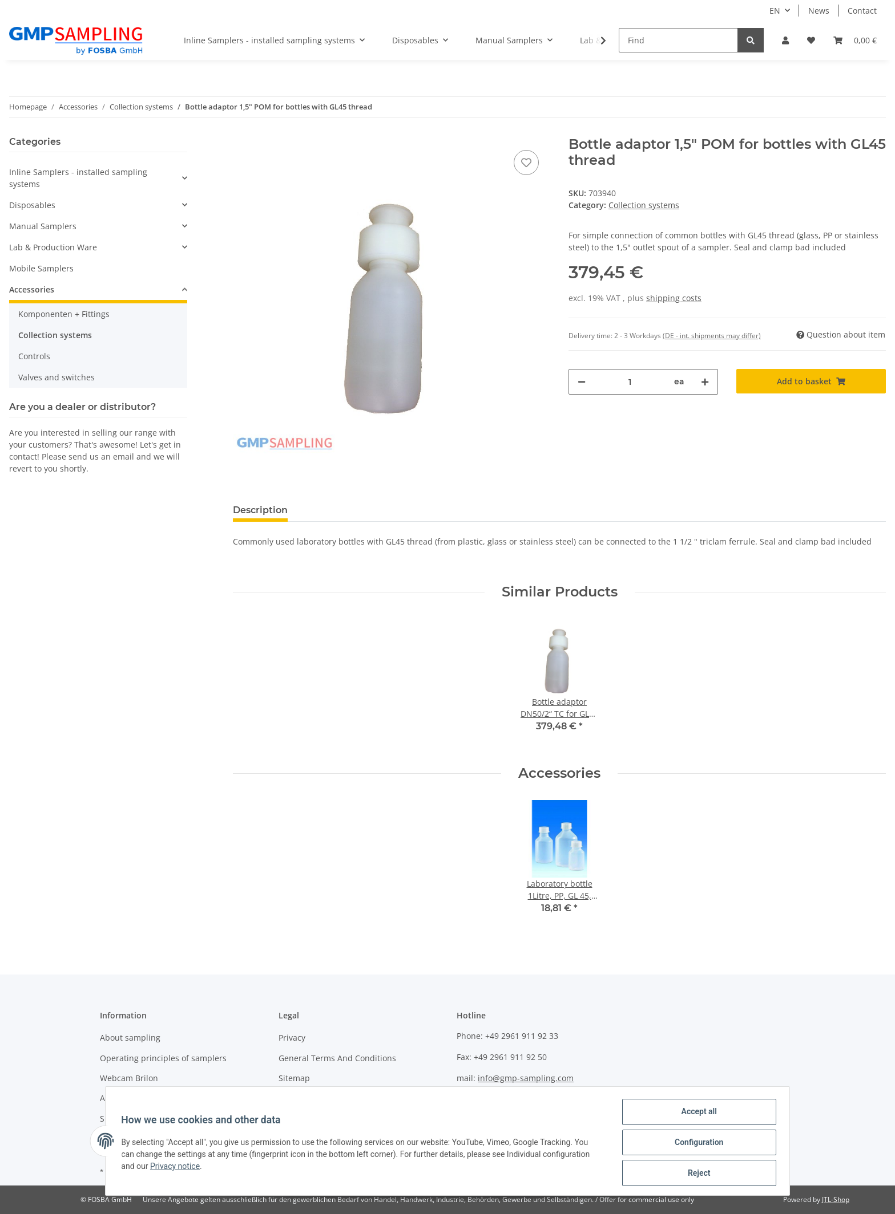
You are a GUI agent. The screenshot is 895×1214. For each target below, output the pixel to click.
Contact (862, 10)
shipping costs (674, 298)
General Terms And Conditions (337, 1058)
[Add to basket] (811, 381)
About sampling (130, 1037)
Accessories (31, 289)
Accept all (696, 1114)
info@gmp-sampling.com (526, 1078)
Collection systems (643, 205)
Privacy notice (178, 1167)
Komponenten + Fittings (64, 313)
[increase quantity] (704, 382)
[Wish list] (811, 40)
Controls (34, 356)
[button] (785, 40)
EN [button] (774, 10)
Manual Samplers (42, 226)
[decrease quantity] (581, 382)
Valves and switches (56, 377)
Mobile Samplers (41, 268)
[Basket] (855, 40)
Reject (696, 1173)
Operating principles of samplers (163, 1058)
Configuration (696, 1143)
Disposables (32, 205)
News (818, 10)
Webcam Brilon (129, 1078)
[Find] (678, 40)
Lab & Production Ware (53, 247)
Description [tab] (260, 510)
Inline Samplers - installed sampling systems (78, 178)
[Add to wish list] (526, 162)
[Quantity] (630, 382)
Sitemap (294, 1078)
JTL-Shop (835, 1199)
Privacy (292, 1037)
